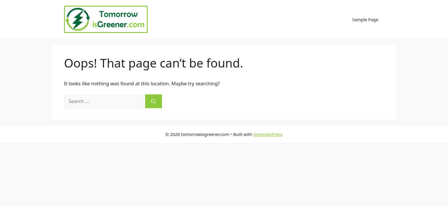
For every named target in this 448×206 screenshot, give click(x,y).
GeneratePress (268, 134)
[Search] (153, 101)
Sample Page (365, 19)
